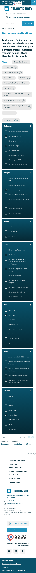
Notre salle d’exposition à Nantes (19, 17)
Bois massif (12, 315)
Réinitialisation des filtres (11, 120)
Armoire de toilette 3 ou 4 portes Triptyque (19, 363)
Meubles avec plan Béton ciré (18, 132)
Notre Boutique (14, 478)
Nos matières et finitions (18, 471)
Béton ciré (11, 310)
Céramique (12, 320)
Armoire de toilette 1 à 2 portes (18, 357)
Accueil (4, 28)
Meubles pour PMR (14, 160)
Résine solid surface (15, 329)
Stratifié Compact (14, 338)
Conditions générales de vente (11, 564)
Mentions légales (7, 560)
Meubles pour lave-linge (16, 155)
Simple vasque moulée (15, 208)
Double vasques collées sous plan (18, 179)
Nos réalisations (15, 475)
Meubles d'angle (13, 146)
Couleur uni (12, 410)
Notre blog (13, 464)
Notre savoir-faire (15, 468)
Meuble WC (12, 255)
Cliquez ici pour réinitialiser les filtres (15, 444)
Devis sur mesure (18, 530)
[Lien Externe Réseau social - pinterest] (15, 551)
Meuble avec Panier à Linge (17, 250)
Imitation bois (12, 415)
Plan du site (5, 567)
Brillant (10, 406)
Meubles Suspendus (15, 297)
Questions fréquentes (17, 461)
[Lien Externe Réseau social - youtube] (9, 551)
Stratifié (11, 334)
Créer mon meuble (20, 523)
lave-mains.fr (21, 1)
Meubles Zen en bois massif (17, 164)
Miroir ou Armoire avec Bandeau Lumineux (18, 370)
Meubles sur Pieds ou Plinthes (18, 287)
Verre (10, 343)
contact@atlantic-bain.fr (15, 503)
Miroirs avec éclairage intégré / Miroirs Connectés (18, 382)
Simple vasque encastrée (16, 204)
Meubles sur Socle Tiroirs (16, 292)
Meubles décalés (14, 150)
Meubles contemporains (16, 141)
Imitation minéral (13, 420)
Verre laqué (12, 429)
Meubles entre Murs (14, 276)
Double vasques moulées (16, 185)
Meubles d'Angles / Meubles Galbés (17, 270)
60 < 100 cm (12, 236)
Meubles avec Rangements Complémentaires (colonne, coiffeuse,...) (17, 262)
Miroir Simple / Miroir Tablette (18, 376)
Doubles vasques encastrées (18, 194)
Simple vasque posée (15, 213)
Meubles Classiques (15, 136)
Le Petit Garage (20, 570)
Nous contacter (14, 482)
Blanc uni (11, 396)
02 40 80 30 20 (8, 4)
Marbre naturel (13, 324)
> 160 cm (11, 227)
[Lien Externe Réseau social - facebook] (22, 551)
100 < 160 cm (12, 231)
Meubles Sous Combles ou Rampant (17, 282)
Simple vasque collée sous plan (18, 199)
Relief (10, 424)
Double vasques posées (16, 190)
